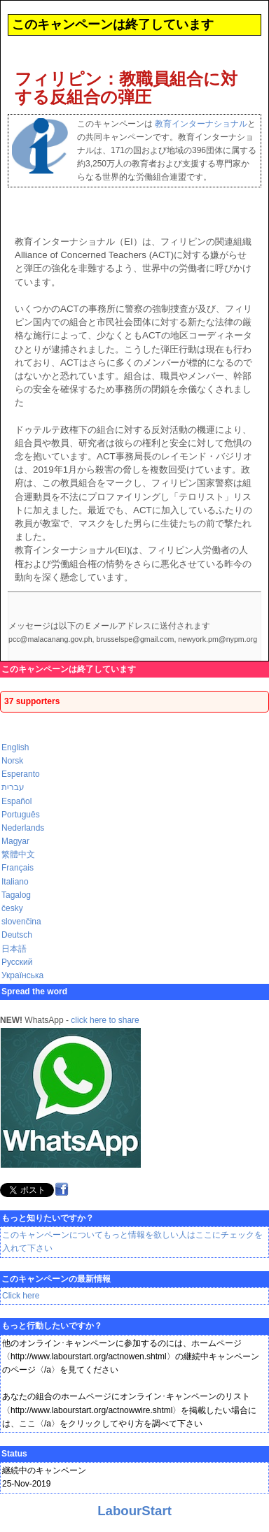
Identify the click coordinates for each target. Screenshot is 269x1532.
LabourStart (134, 1510)
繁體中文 (18, 854)
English (15, 747)
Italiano (15, 882)
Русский (17, 962)
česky (12, 908)
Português (20, 814)
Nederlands (22, 828)
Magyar (15, 841)
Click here (20, 1296)
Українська (22, 975)
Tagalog (16, 895)
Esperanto (20, 774)
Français (17, 868)
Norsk (12, 761)
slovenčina (21, 921)
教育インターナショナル (201, 124)
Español (16, 801)
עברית (13, 787)
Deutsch (16, 935)
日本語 (14, 949)
